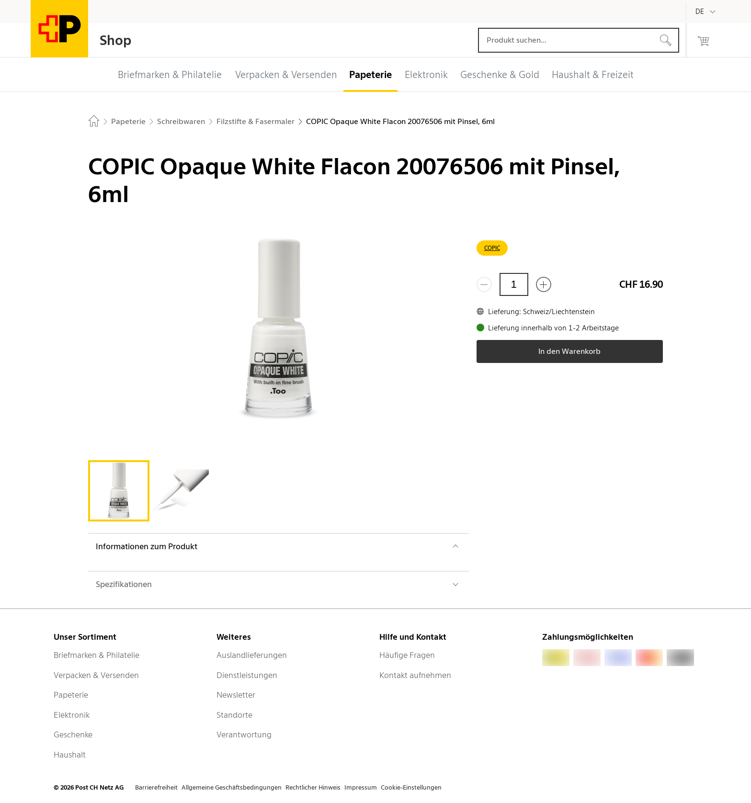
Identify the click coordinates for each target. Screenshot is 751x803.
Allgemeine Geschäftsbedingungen (232, 787)
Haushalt (70, 754)
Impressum (360, 787)
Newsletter (235, 695)
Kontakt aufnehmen (415, 675)
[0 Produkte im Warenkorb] (703, 40)
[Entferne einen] (484, 284)
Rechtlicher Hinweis (313, 787)
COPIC (492, 247)
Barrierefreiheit (156, 787)
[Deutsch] (707, 11)
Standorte (234, 715)
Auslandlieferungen (251, 655)
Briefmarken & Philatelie (96, 655)
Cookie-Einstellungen (411, 787)
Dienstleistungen (246, 675)
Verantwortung (244, 734)
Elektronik (72, 715)
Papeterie (71, 695)
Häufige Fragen (407, 655)
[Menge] (514, 284)
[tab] (118, 490)
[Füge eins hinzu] (543, 284)
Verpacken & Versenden (96, 675)
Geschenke (73, 734)
